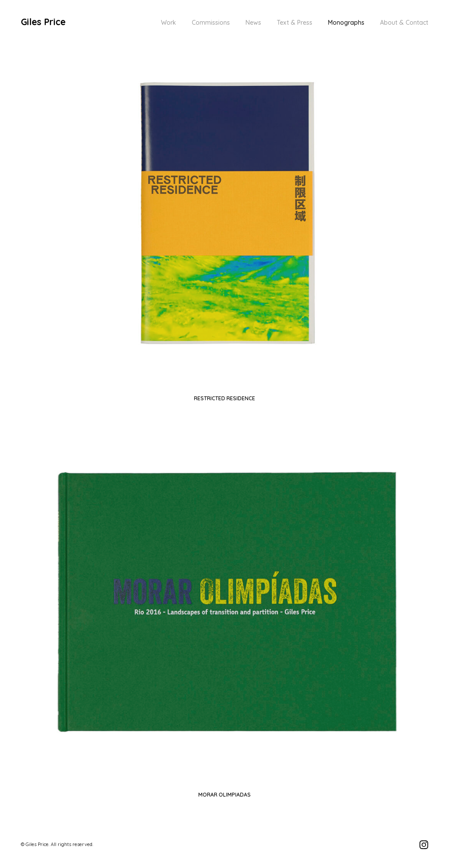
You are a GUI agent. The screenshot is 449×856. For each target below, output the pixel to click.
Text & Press (294, 22)
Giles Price (43, 21)
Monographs (346, 22)
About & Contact (404, 22)
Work (168, 22)
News (253, 22)
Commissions (211, 22)
